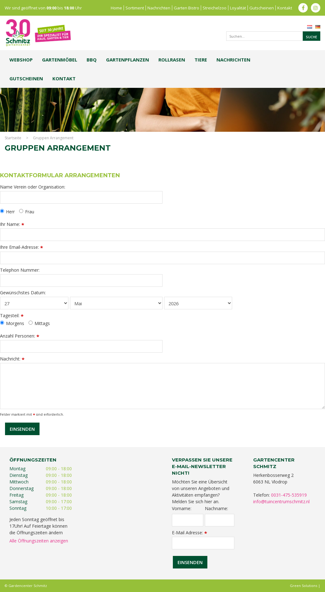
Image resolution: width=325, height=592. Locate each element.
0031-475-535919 (289, 495)
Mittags (39, 323)
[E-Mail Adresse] (203, 543)
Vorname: (181, 508)
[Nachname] (220, 520)
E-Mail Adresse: (189, 533)
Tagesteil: (12, 315)
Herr (7, 212)
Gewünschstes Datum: (23, 293)
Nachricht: (12, 359)
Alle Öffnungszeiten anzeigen (38, 541)
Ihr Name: (12, 224)
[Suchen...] (273, 36)
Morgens (12, 323)
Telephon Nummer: (20, 270)
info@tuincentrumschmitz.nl (281, 501)
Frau (26, 212)
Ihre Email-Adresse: (21, 247)
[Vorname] (187, 520)
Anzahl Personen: (19, 336)
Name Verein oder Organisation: (32, 187)
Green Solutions (303, 585)
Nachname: (216, 508)
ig (315, 8)
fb (303, 8)
